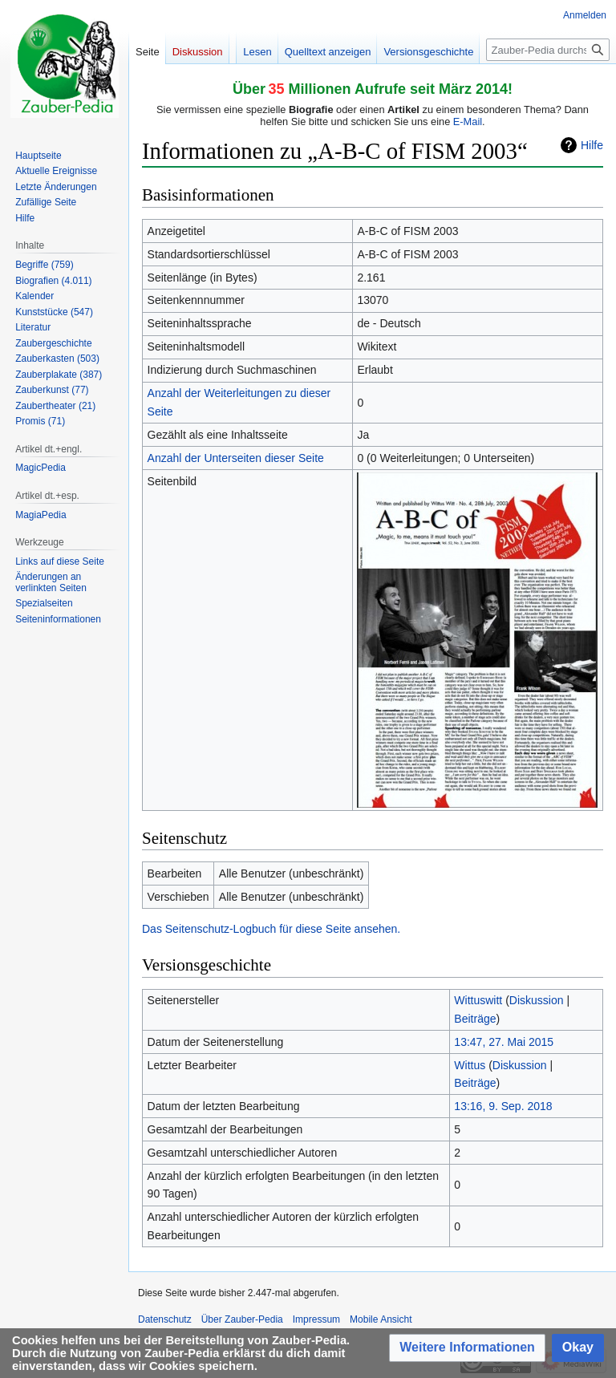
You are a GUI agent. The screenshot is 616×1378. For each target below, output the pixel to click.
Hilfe (592, 145)
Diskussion (536, 1000)
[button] (467, 1348)
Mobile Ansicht (380, 1319)
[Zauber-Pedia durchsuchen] (548, 50)
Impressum (316, 1319)
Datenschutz (165, 1319)
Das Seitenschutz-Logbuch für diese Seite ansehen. (271, 928)
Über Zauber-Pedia (242, 1319)
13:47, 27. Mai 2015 (503, 1042)
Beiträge (475, 1018)
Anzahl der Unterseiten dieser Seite (236, 458)
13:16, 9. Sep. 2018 (503, 1106)
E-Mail (467, 122)
